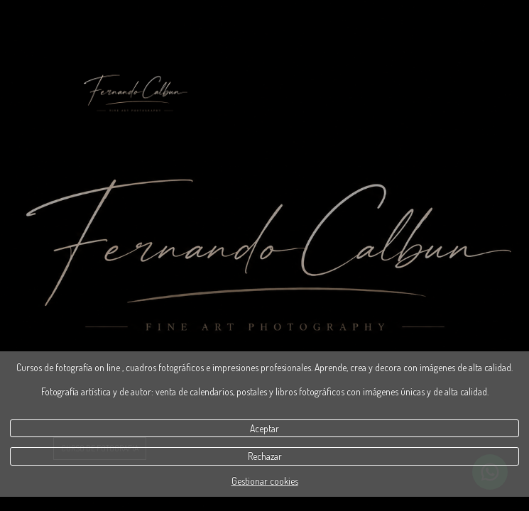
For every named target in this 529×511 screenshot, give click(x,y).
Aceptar (264, 428)
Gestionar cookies (264, 481)
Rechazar (265, 456)
